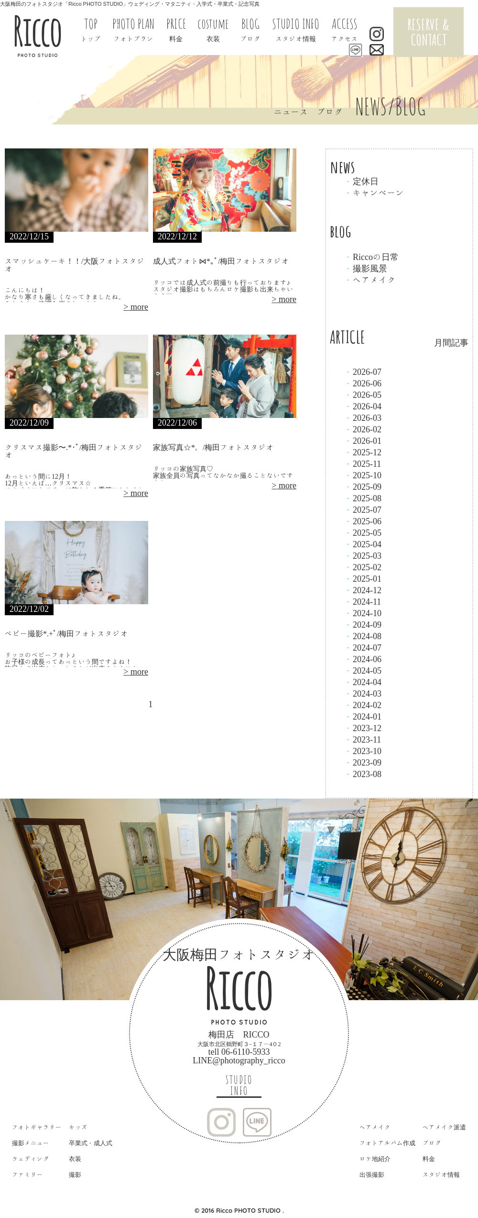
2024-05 (362, 670)
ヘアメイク (370, 279)
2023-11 (362, 739)
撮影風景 (365, 268)
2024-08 (362, 636)
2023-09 (362, 762)
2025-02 (362, 567)
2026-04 (362, 406)
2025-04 (362, 544)
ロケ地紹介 (375, 1159)
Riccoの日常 (371, 256)
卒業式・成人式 (90, 1143)
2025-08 (362, 498)
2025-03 (362, 555)
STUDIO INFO (239, 1085)
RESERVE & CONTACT (428, 31)
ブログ (432, 1143)
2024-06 (362, 658)
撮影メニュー (30, 1143)
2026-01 (362, 440)
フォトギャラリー (37, 1127)
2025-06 (362, 521)
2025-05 (362, 532)
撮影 (75, 1175)
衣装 (75, 1159)
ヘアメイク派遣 (444, 1127)
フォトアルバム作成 (387, 1143)
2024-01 (362, 716)
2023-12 (362, 727)
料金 (429, 1159)
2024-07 (362, 647)
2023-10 (362, 750)
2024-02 (362, 704)
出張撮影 (371, 1175)
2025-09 (362, 486)
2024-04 (362, 681)
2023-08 (362, 773)
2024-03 (362, 693)
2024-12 (362, 590)
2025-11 (362, 463)
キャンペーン (374, 192)
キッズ (78, 1127)
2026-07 (362, 371)
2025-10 (362, 475)
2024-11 (362, 601)
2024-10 (362, 613)
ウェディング (30, 1159)
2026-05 (362, 394)
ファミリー (27, 1175)
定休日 (361, 181)
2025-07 (362, 509)
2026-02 (362, 429)
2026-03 (362, 417)
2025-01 (362, 578)
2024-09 (362, 624)
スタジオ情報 (441, 1175)
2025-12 (362, 452)
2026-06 (362, 383)
